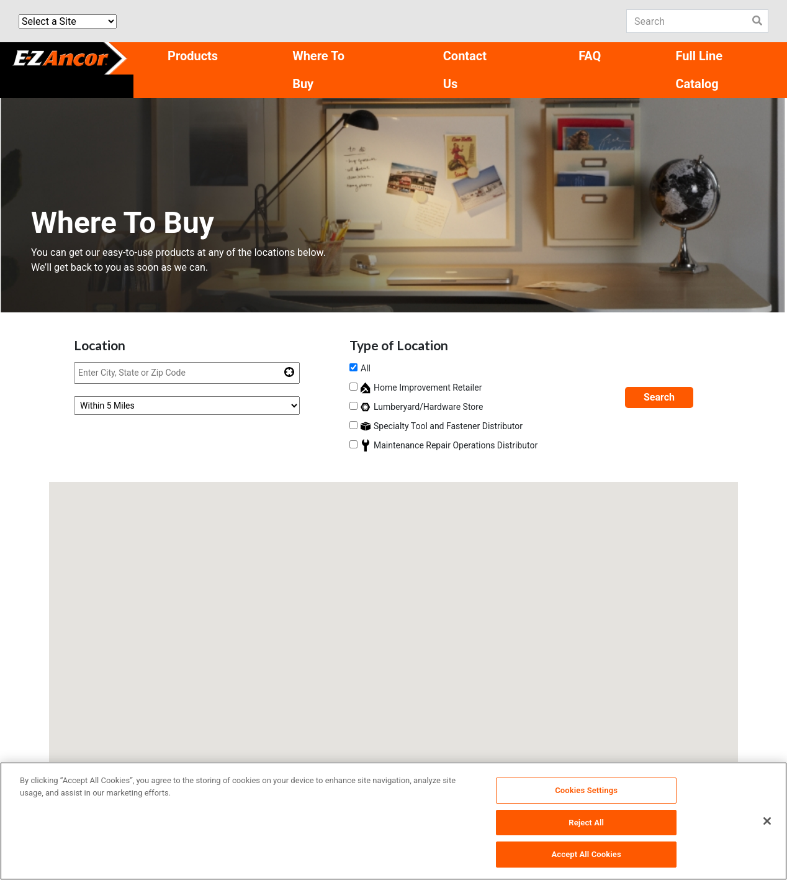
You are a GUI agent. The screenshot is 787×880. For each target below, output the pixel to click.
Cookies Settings (586, 790)
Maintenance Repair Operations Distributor (455, 445)
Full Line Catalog (698, 69)
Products (193, 55)
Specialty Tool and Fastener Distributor (448, 426)
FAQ (589, 55)
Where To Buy (318, 69)
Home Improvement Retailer (428, 387)
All (366, 368)
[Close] (767, 821)
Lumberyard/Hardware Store (428, 407)
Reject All (586, 822)
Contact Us (465, 69)
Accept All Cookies (586, 854)
